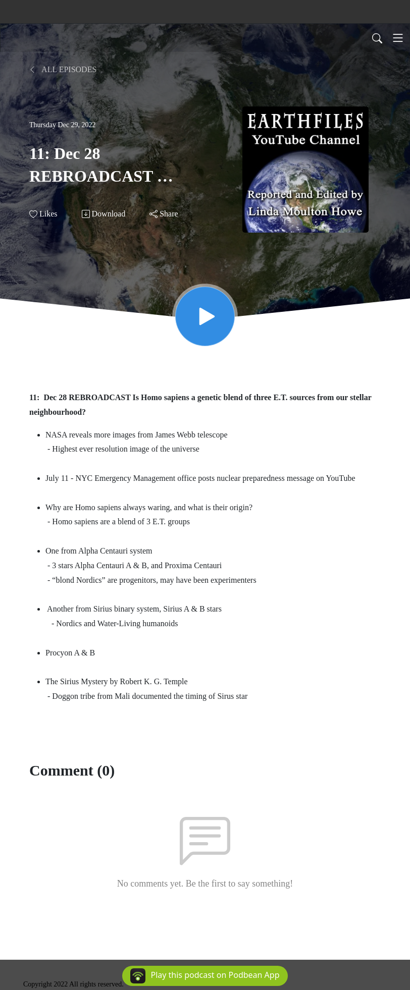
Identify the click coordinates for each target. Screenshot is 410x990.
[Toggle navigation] (397, 37)
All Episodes (62, 69)
